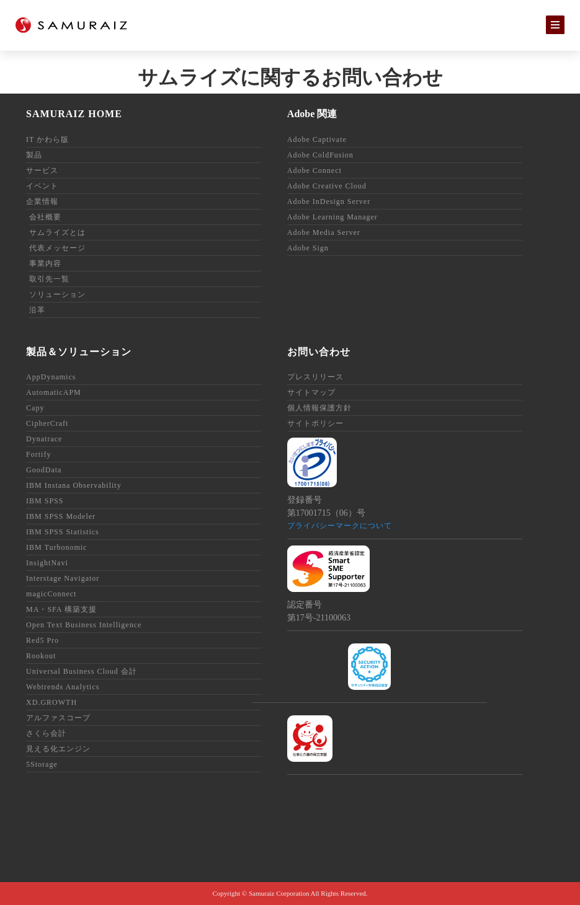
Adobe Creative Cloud (327, 186)
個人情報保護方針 (319, 408)
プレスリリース (315, 377)
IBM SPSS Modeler (61, 516)
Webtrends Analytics (62, 686)
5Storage (42, 764)
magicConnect (51, 593)
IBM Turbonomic (56, 547)
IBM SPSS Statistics (62, 532)
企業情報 (42, 201)
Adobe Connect (314, 170)
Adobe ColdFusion (320, 155)
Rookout (41, 655)
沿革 (37, 310)
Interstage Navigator (62, 578)
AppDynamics (51, 377)
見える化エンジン (58, 748)
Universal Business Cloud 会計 (81, 671)
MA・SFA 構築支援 (61, 609)
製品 (34, 155)
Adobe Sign (308, 248)
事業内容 (45, 263)
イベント (42, 186)
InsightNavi (47, 562)
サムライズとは (57, 232)
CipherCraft (47, 423)
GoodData (43, 470)
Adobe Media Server (323, 232)
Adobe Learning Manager (332, 217)
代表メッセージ (57, 248)
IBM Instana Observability (74, 485)
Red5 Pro (42, 640)
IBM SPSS (44, 501)
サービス (42, 170)
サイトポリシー (315, 423)
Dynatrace (44, 439)
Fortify (38, 454)
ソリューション (57, 294)
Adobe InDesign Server (328, 201)
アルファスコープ (58, 717)
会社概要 (45, 217)
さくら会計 (46, 733)
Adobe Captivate (317, 139)
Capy (35, 408)
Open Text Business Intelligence (83, 624)
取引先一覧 (49, 279)
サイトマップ (311, 392)
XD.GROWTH (51, 702)
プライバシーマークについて (339, 525)
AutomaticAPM (53, 392)
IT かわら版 (47, 139)
